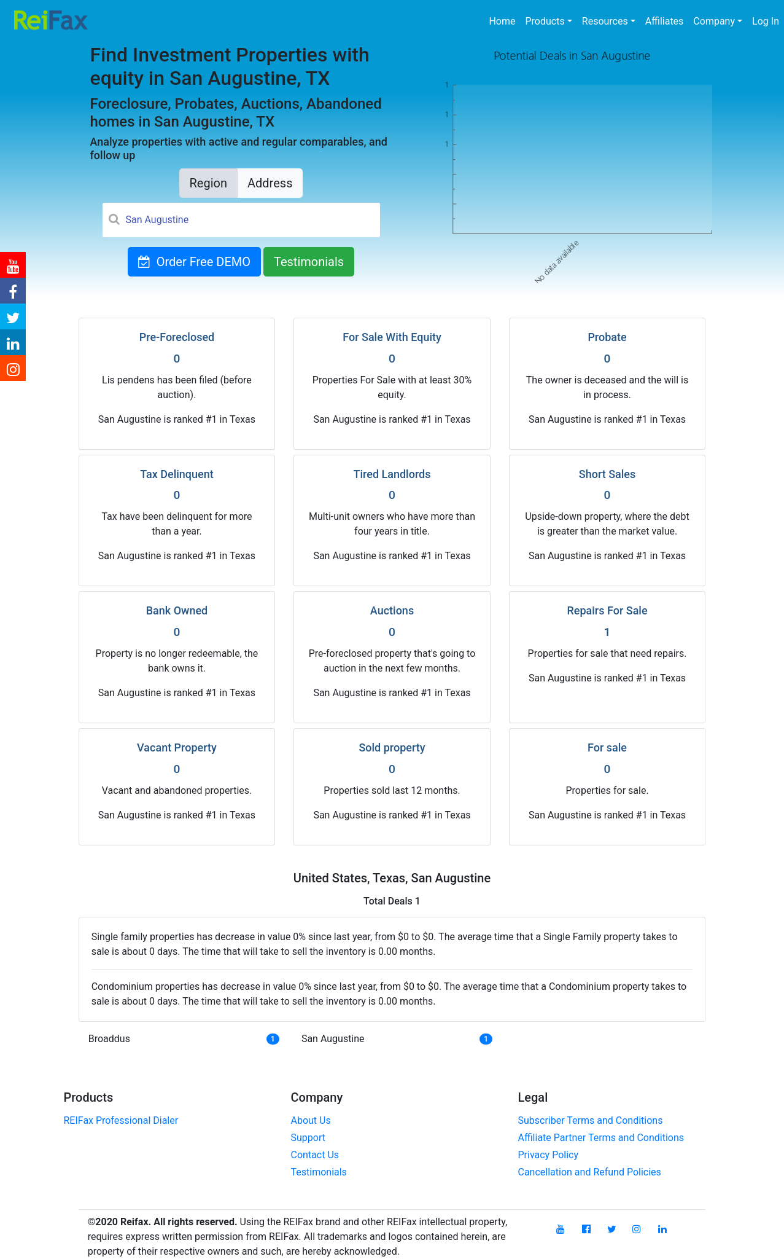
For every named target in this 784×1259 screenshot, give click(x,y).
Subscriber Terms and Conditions (590, 1120)
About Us (311, 1120)
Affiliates (664, 21)
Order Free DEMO (194, 261)
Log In (765, 21)
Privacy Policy (548, 1155)
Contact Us (315, 1155)
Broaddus (109, 1039)
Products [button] (545, 21)
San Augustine (333, 1039)
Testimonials (309, 261)
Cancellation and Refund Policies (589, 1172)
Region (208, 183)
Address (269, 183)
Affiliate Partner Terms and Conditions (601, 1137)
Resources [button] (605, 21)
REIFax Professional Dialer (121, 1120)
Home (504, 20)
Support (308, 1137)
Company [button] (714, 21)
